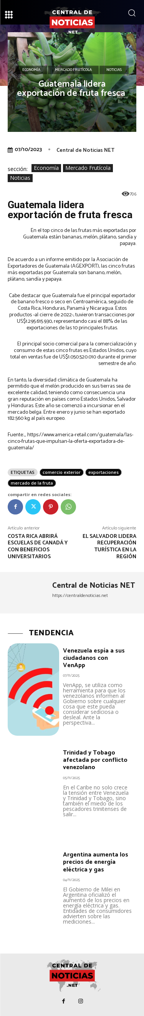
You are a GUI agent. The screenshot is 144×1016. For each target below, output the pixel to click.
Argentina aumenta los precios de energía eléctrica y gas (95, 862)
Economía (31, 70)
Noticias (114, 70)
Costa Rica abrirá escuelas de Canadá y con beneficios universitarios (38, 546)
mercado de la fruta (32, 483)
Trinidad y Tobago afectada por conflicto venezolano (95, 760)
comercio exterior (62, 472)
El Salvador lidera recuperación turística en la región (109, 546)
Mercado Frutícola (73, 70)
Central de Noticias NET (85, 150)
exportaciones (103, 472)
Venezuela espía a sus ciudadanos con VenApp (94, 658)
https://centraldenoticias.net (80, 595)
